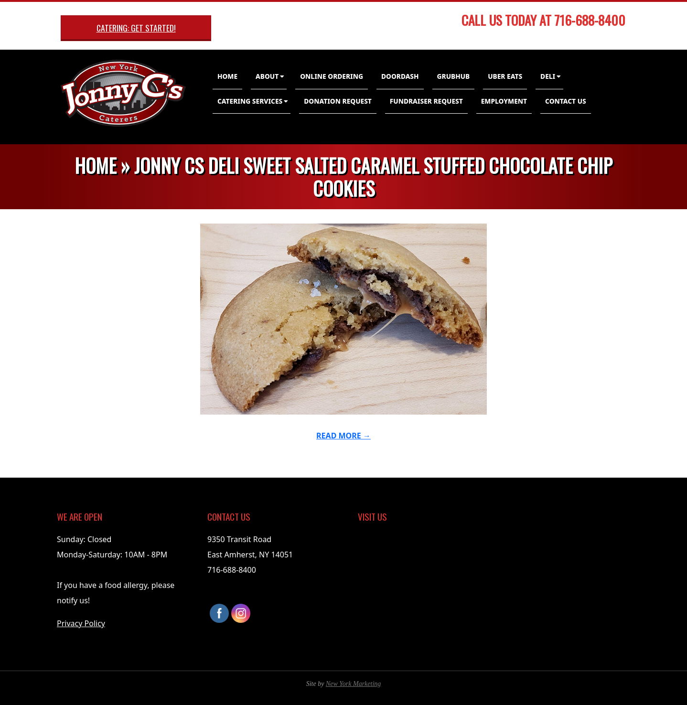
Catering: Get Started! (136, 27)
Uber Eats (505, 76)
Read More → (343, 435)
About (267, 76)
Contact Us (565, 101)
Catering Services (249, 101)
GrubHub (453, 76)
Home (227, 76)
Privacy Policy (81, 623)
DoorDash (400, 76)
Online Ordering (331, 76)
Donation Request (338, 101)
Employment (504, 101)
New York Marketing (353, 683)
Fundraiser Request (426, 101)
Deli (547, 76)
